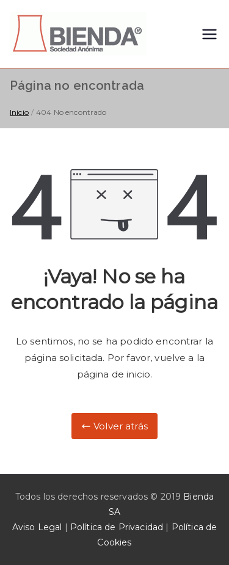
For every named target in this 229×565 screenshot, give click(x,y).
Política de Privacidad (116, 527)
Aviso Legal (37, 527)
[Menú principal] (209, 34)
